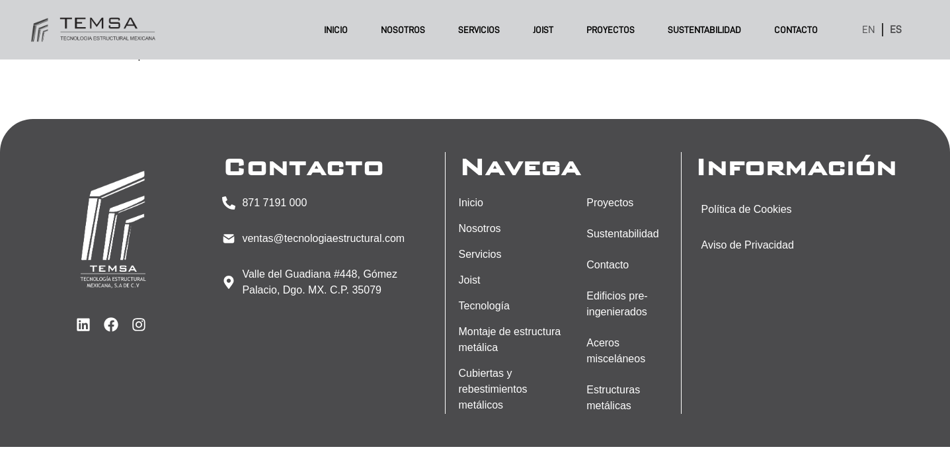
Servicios (479, 29)
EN (868, 29)
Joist (543, 29)
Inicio (336, 29)
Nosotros (403, 29)
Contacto (796, 29)
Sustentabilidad (704, 29)
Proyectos (610, 29)
